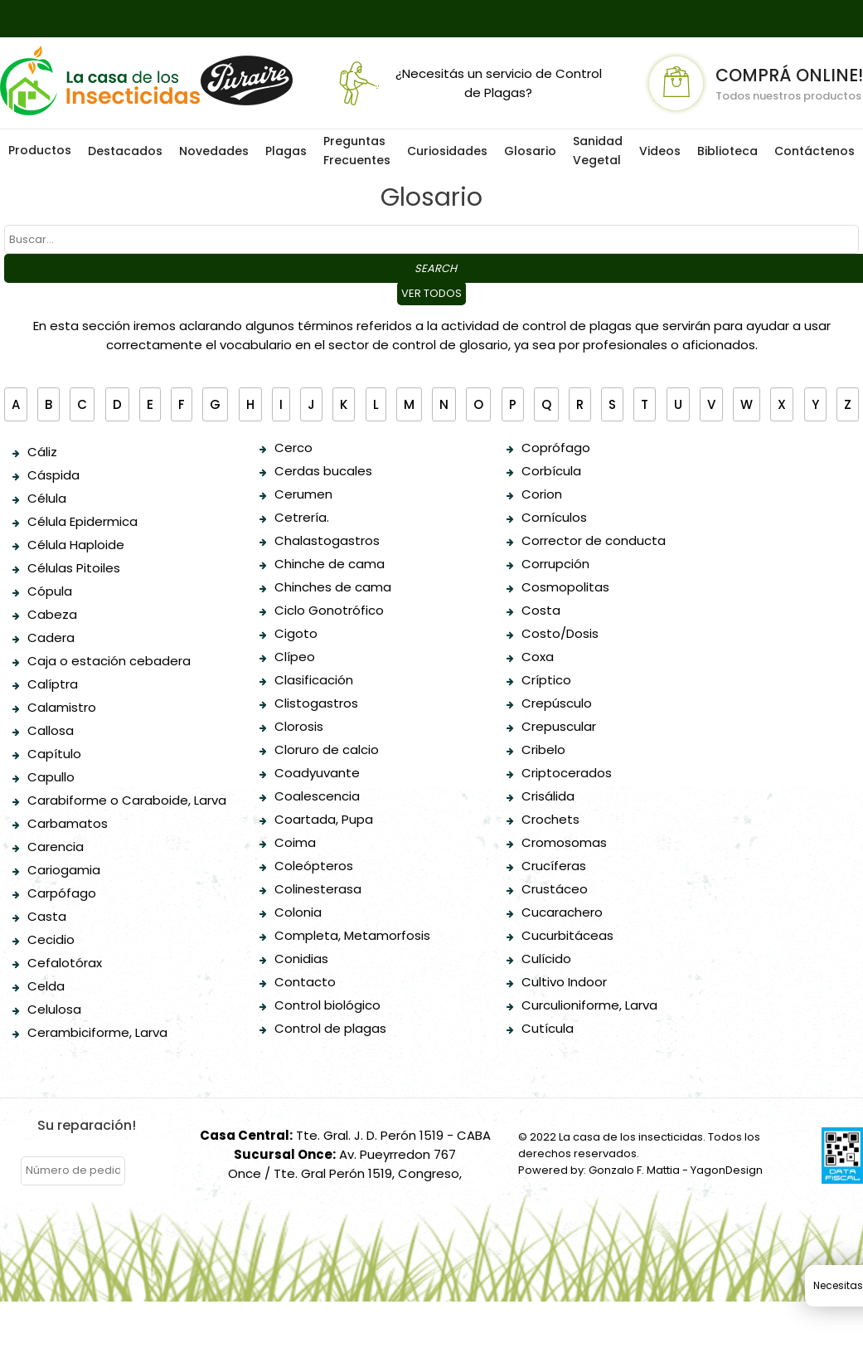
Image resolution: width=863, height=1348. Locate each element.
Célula (46, 498)
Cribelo (543, 749)
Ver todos (431, 293)
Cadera (51, 637)
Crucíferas (553, 865)
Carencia (55, 846)
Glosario (530, 151)
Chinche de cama (329, 563)
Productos (39, 150)
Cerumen (303, 494)
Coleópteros (313, 865)
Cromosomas (564, 842)
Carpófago (61, 893)
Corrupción (555, 563)
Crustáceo (554, 889)
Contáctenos (814, 151)
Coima (295, 842)
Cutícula (547, 1028)
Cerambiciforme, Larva (97, 1032)
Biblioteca (727, 151)
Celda (46, 986)
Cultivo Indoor (564, 981)
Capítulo (54, 753)
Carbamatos (67, 823)
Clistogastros (316, 703)
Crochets (550, 819)
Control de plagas (330, 1028)
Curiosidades (447, 151)
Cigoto (296, 633)
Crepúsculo (556, 703)
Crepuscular (558, 726)
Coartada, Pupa (323, 819)
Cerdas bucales (323, 470)
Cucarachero (562, 912)
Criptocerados (566, 772)
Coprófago (555, 447)
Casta (46, 916)
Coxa (537, 656)
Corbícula (551, 470)
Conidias (301, 958)
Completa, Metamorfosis (352, 935)
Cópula (49, 591)
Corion (541, 494)
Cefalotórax (64, 962)
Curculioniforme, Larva (589, 1005)
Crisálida (548, 796)
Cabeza (52, 614)
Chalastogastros (327, 540)
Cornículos (554, 517)
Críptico (546, 680)
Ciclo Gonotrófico (329, 610)
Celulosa (54, 1009)
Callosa (50, 730)
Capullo (51, 777)
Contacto (305, 981)
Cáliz (42, 451)
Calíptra (52, 684)
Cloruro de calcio (326, 749)
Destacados (125, 151)
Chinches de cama (332, 587)
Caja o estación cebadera (109, 660)
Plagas (286, 151)
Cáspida (53, 475)
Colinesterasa (317, 889)
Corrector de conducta (593, 540)
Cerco (293, 447)
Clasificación (313, 680)
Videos (660, 151)
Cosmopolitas (565, 587)
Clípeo (294, 656)
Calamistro (61, 707)
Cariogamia (63, 869)
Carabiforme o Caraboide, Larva (126, 800)
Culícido (546, 958)
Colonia (298, 912)
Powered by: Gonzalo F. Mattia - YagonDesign (640, 1170)
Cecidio (51, 939)
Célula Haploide (75, 544)
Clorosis (298, 726)
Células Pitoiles (73, 568)
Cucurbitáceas (567, 935)
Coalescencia (317, 796)
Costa (540, 610)
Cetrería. (301, 517)
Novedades (214, 151)
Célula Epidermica (82, 521)
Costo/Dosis (560, 633)
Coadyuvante (317, 772)
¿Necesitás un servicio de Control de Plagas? (467, 83)
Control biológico (327, 1005)
